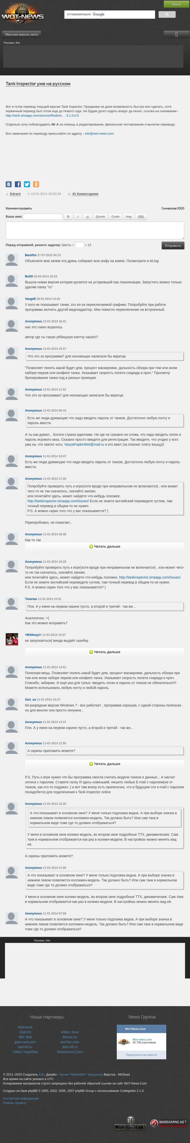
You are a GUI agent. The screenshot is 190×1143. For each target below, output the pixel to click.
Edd (41, 1074)
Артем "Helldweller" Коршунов (80, 1074)
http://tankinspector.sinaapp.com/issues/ (58, 501)
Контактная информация (21, 1098)
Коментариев (85, 194)
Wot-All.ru (69, 1047)
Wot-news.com (142, 1039)
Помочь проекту (14, 1103)
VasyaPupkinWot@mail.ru (84, 444)
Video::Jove (70, 1032)
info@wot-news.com (99, 133)
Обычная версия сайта (21, 34)
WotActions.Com (70, 1052)
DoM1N (25, 1032)
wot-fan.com (69, 1042)
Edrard (15, 194)
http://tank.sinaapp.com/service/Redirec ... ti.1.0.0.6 (42, 115)
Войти (176, 4)
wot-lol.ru (25, 1047)
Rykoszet (25, 1027)
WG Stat (25, 1037)
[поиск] (109, 14)
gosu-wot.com (25, 1042)
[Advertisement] (93, 56)
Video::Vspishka (25, 1052)
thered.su (70, 1037)
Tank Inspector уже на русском (38, 83)
